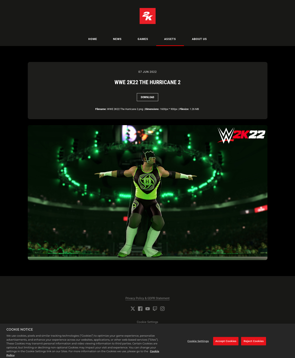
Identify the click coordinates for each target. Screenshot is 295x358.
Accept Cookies (225, 342)
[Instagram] (162, 308)
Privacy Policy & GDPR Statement (147, 298)
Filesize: (184, 109)
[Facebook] (140, 308)
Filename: (100, 109)
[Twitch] (155, 308)
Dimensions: (152, 109)
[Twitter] (133, 308)
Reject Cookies (254, 342)
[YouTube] (147, 308)
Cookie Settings (147, 322)
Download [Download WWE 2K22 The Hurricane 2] (147, 97)
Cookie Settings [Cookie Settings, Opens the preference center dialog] (198, 342)
